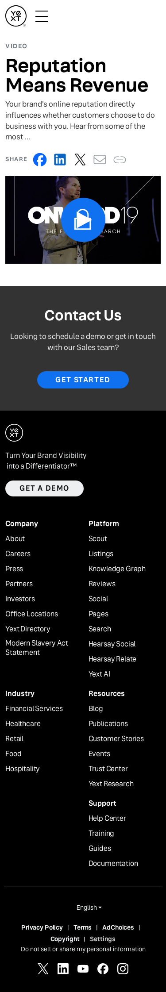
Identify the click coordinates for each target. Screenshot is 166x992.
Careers (18, 554)
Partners (19, 584)
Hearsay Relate (113, 659)
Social (98, 599)
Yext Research (111, 784)
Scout (98, 538)
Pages (98, 614)
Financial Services (34, 708)
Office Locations (31, 614)
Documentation (113, 863)
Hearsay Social (112, 644)
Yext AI (99, 674)
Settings (103, 939)
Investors (20, 599)
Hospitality (22, 769)
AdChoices (118, 927)
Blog (96, 708)
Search (100, 629)
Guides (100, 848)
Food (13, 754)
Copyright (65, 939)
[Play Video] (83, 220)
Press (14, 569)
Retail (14, 738)
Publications (108, 723)
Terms (82, 927)
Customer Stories (116, 738)
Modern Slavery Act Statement (36, 648)
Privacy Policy (42, 927)
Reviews (102, 584)
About (15, 538)
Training (102, 833)
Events (99, 754)
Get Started (83, 379)
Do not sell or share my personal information (83, 949)
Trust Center (108, 769)
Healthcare (22, 723)
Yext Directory (27, 629)
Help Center (107, 818)
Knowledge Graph (117, 569)
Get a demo (44, 488)
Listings (101, 554)
